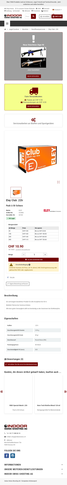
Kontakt (16, 11)
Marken (45, 11)
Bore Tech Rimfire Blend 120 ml (48, 405)
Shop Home (9, 8)
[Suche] (30, 16)
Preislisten (35, 11)
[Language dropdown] (57, 9)
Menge (10, 254)
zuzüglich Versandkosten (23, 249)
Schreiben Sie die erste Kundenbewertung (21, 364)
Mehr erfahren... (33, 76)
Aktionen (26, 11)
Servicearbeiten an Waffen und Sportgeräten (33, 121)
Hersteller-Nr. (10, 215)
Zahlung (8, 11)
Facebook (6, 455)
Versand (45, 8)
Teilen (10, 277)
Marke (8, 210)
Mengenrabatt (12, 224)
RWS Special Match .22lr (18, 405)
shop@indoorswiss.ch (18, 437)
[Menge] (34, 254)
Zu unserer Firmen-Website (25, 8)
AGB (38, 8)
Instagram (12, 455)
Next (65, 391)
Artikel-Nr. (9, 213)
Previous (1, 391)
